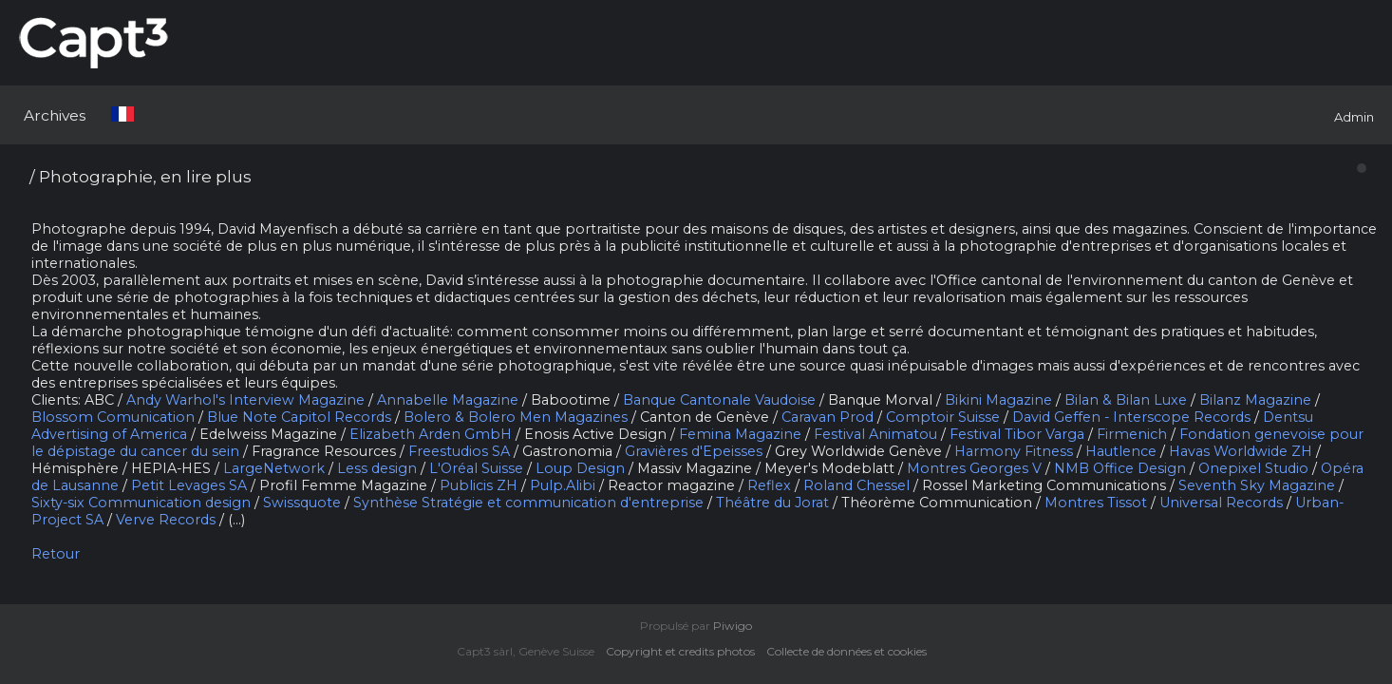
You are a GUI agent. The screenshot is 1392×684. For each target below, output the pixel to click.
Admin (1354, 116)
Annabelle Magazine (447, 399)
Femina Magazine (740, 434)
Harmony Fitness (1013, 451)
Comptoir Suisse (943, 417)
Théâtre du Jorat (772, 502)
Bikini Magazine (998, 399)
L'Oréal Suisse (476, 468)
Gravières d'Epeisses (693, 451)
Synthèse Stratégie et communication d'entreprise (528, 502)
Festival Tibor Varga (1017, 434)
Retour (55, 553)
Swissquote (302, 502)
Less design (377, 468)
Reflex (769, 485)
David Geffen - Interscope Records (1131, 417)
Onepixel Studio (1253, 468)
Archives (54, 115)
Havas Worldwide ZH (1240, 451)
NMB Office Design (1120, 468)
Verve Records (166, 519)
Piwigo (732, 625)
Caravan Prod (827, 417)
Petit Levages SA (189, 485)
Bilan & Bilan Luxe (1125, 399)
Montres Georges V (974, 468)
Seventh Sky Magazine (1256, 485)
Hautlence (1121, 451)
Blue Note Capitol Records (299, 417)
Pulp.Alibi (562, 485)
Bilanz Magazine (1255, 399)
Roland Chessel (856, 485)
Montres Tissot (1095, 502)
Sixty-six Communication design (141, 502)
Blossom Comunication (113, 417)
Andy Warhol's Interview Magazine (245, 399)
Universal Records (1221, 502)
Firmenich (1132, 434)
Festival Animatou (875, 434)
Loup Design (580, 468)
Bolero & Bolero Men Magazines (516, 417)
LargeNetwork (274, 468)
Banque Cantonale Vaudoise (719, 399)
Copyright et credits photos (684, 651)
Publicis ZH (478, 485)
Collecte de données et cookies (850, 651)
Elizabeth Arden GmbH (430, 434)
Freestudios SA (459, 451)
